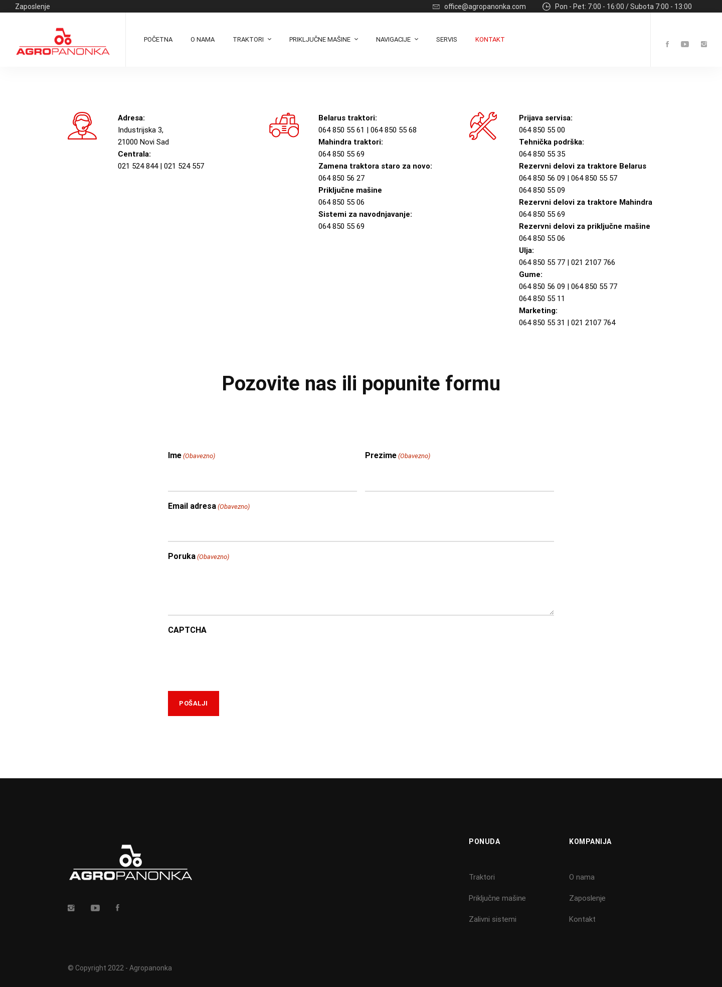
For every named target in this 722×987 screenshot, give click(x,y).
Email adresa (209, 506)
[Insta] (71, 908)
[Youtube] (685, 45)
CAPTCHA (187, 630)
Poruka (198, 556)
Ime (191, 456)
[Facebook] (667, 45)
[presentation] (244, 660)
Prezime (397, 456)
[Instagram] (704, 45)
